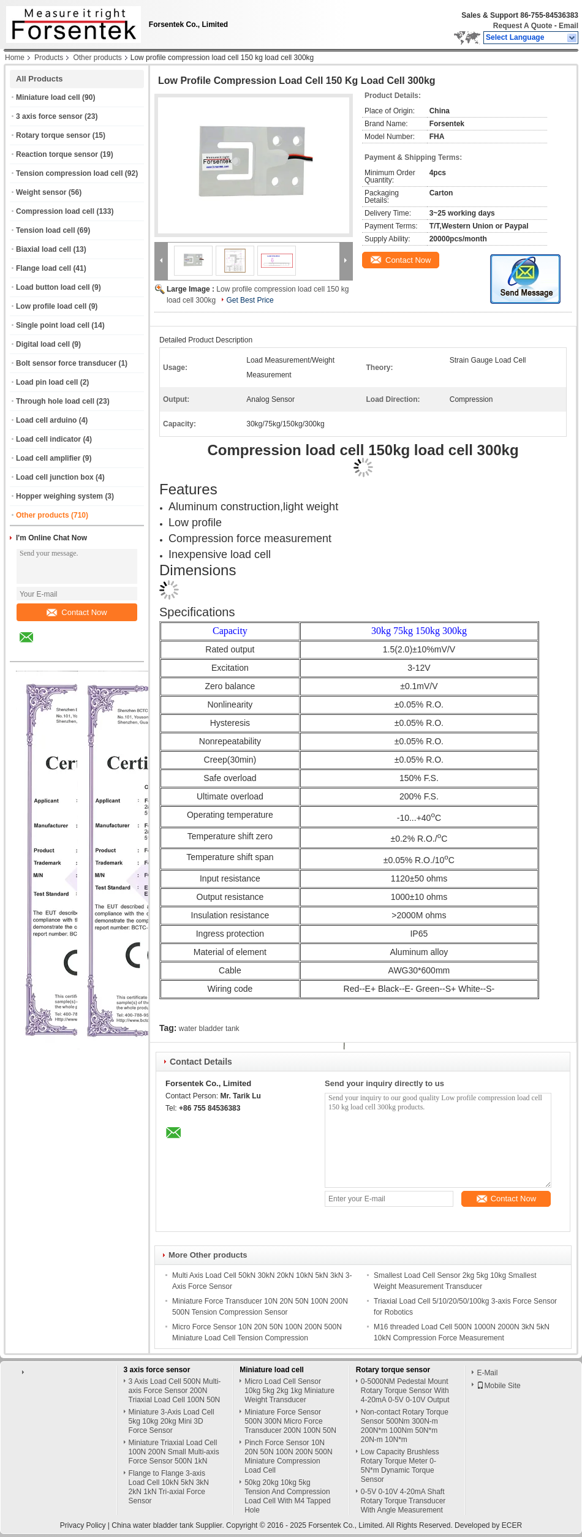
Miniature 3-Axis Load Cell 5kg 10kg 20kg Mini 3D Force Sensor (171, 1421)
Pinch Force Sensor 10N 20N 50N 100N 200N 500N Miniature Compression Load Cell (288, 1456)
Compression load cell (55, 211)
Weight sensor (41, 192)
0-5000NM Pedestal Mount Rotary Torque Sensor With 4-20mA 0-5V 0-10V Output (405, 1390)
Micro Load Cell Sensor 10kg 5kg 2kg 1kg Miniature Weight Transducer (289, 1390)
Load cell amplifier (48, 458)
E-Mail (487, 1373)
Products (48, 57)
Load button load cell (53, 287)
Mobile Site (498, 1385)
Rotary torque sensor (53, 135)
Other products (97, 57)
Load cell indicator (48, 439)
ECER (512, 1525)
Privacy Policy (83, 1525)
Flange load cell (43, 268)
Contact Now (77, 612)
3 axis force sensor (49, 116)
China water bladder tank (152, 1525)
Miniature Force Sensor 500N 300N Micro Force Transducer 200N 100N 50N (290, 1421)
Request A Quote (522, 25)
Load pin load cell (47, 382)
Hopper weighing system (59, 496)
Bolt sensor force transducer (66, 363)
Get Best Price (249, 300)
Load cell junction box (55, 477)
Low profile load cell (51, 306)
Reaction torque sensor (57, 154)
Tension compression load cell (69, 173)
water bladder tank (209, 1028)
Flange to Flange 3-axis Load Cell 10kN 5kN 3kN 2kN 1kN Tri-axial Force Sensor (169, 1487)
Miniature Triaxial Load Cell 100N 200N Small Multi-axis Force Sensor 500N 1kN (174, 1451)
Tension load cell (45, 230)
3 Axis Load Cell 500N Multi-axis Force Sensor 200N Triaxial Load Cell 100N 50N (175, 1390)
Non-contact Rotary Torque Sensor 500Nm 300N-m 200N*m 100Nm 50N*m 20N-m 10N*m (404, 1426)
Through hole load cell (55, 401)
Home (15, 57)
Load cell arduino (46, 420)
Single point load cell (52, 325)
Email (568, 25)
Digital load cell (43, 344)
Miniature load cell (48, 97)
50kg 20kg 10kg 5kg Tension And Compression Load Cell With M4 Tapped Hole (287, 1496)
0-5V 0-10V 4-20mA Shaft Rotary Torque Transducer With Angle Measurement (403, 1500)
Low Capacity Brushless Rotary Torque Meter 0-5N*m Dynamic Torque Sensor (400, 1466)
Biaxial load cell (43, 249)
